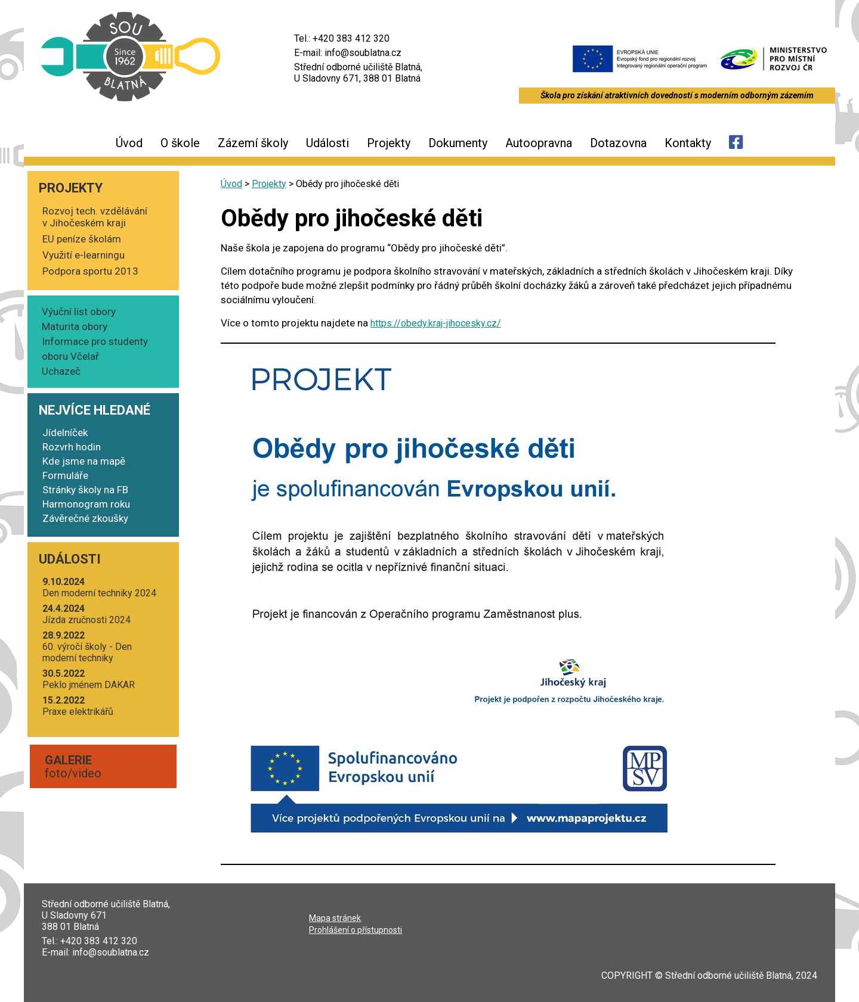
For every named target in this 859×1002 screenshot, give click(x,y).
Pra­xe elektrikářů (77, 706)
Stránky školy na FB (85, 490)
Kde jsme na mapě (83, 461)
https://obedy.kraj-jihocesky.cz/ (435, 323)
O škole (180, 143)
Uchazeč (61, 371)
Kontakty (688, 143)
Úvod (129, 143)
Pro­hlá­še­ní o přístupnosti (355, 930)
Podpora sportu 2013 (90, 271)
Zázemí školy (253, 143)
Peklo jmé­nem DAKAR (88, 679)
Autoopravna (538, 143)
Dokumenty (457, 143)
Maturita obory (74, 326)
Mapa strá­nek (335, 918)
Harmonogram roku (86, 504)
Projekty (388, 143)
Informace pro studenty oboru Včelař (95, 348)
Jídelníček (65, 432)
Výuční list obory (79, 312)
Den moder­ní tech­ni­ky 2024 (99, 587)
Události (327, 143)
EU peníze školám (81, 239)
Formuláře (65, 475)
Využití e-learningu (83, 255)
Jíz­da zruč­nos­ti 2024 (86, 614)
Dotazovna (618, 143)
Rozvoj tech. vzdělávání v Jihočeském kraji (94, 217)
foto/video (73, 766)
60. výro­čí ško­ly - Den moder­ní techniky (87, 647)
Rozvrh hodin (71, 447)
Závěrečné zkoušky (85, 518)
